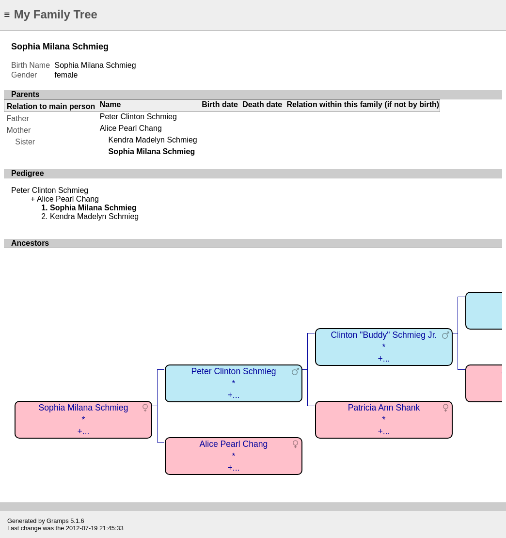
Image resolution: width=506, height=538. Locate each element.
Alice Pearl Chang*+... (234, 456)
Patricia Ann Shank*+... (384, 419)
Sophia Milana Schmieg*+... (83, 419)
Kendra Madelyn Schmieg (152, 140)
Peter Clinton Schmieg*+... (233, 383)
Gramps (58, 520)
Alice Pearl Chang (131, 128)
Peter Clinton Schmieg (138, 116)
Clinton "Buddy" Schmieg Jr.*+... (384, 347)
